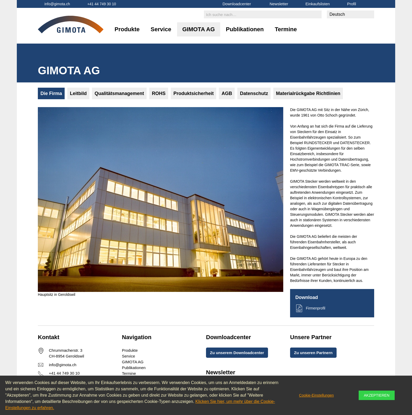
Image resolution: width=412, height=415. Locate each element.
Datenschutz (254, 93)
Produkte (127, 29)
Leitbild (78, 93)
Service (161, 29)
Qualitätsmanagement (119, 93)
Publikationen (245, 29)
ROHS (159, 93)
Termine (286, 29)
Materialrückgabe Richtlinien (308, 93)
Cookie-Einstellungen (316, 395)
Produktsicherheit (193, 93)
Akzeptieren (376, 395)
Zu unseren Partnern (313, 352)
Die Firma (51, 93)
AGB (227, 93)
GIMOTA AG (198, 29)
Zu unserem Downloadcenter (237, 352)
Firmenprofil (315, 308)
